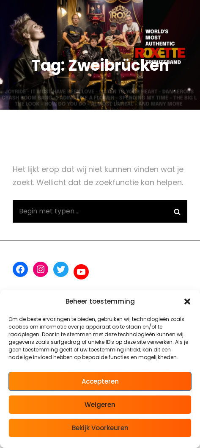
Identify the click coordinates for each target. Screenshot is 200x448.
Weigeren (100, 404)
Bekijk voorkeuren (100, 427)
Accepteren (100, 381)
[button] (187, 301)
